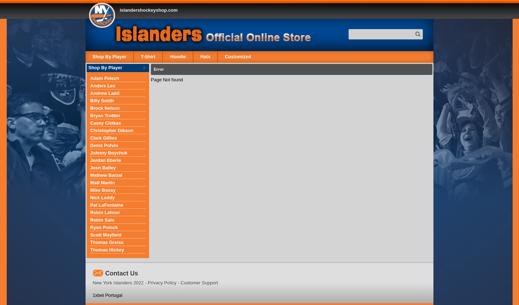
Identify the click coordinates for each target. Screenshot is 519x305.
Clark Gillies (103, 138)
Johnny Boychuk (108, 153)
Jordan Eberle (105, 160)
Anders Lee (102, 85)
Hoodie (178, 56)
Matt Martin (102, 182)
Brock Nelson (105, 108)
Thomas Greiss (107, 242)
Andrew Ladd (104, 93)
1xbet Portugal (107, 295)
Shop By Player (109, 56)
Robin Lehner (105, 212)
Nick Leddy (102, 197)
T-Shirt (148, 56)
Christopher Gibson (111, 130)
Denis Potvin (104, 145)
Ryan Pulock (104, 227)
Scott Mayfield (105, 235)
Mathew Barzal (106, 175)
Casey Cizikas (105, 123)
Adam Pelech (104, 78)
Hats (205, 56)
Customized (238, 56)
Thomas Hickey (107, 249)
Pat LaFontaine (106, 205)
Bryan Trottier (105, 115)
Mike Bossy (103, 190)
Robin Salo (102, 220)
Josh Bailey (103, 167)
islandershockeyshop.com (148, 10)
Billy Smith (102, 100)
